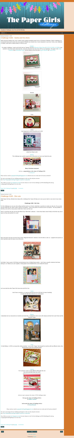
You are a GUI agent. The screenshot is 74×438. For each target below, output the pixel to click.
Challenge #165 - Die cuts (11, 196)
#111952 (57, 47)
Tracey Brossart (32, 404)
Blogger (34, 436)
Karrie (32, 291)
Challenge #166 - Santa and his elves (15, 38)
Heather (32, 46)
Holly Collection (44, 50)
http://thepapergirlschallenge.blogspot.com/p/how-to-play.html (16, 179)
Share (2, 190)
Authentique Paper (20, 50)
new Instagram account (15, 182)
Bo (29, 399)
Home (32, 431)
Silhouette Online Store (39, 47)
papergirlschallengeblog (16, 175)
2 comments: (21, 424)
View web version (32, 434)
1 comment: (20, 188)
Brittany (32, 154)
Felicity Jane (52, 50)
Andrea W (32, 172)
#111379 (48, 47)
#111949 (52, 47)
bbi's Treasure (33, 399)
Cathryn (32, 369)
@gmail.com (24, 175)
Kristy (32, 344)
